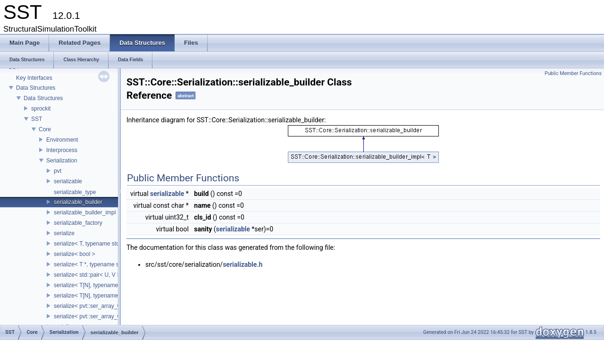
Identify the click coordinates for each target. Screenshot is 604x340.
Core (45, 129)
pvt (57, 171)
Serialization (61, 160)
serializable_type (75, 192)
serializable (68, 181)
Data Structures (35, 88)
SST (36, 119)
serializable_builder (78, 202)
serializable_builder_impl (85, 212)
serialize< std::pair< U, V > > (89, 275)
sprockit (40, 108)
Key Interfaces (34, 78)
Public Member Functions (573, 73)
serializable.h (242, 264)
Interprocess (61, 150)
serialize (64, 233)
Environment (62, 139)
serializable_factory (78, 223)
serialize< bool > (74, 254)
